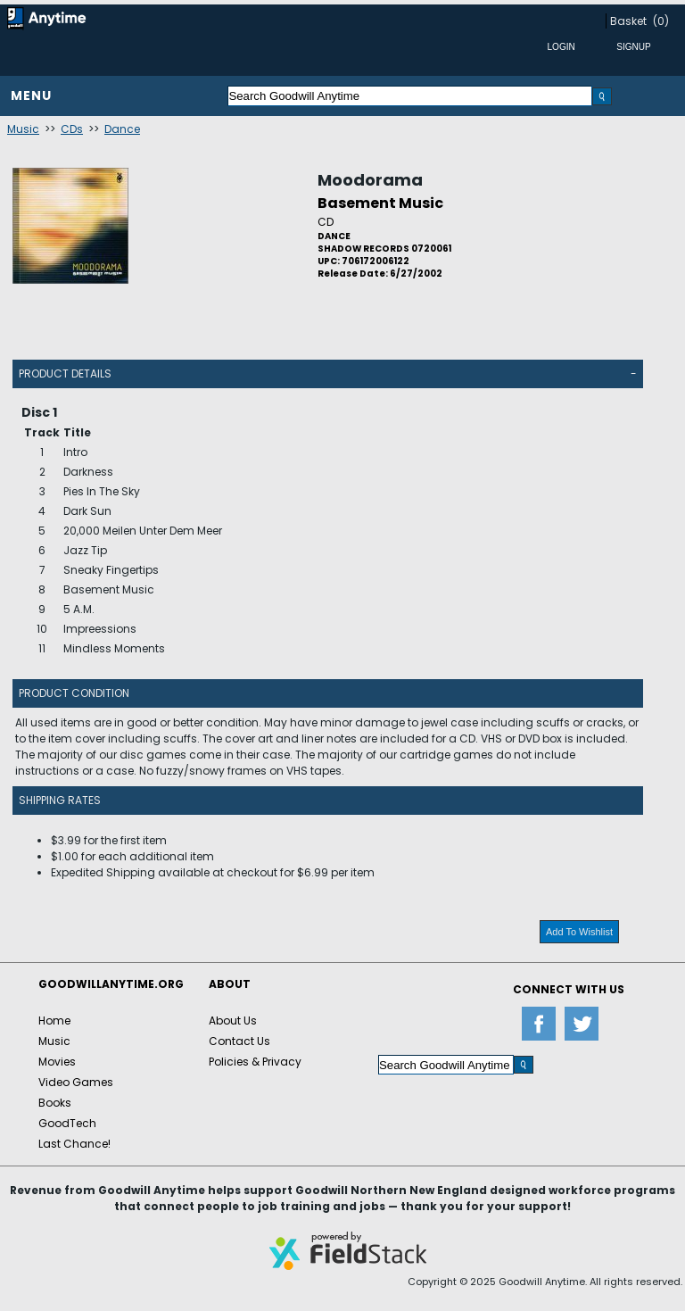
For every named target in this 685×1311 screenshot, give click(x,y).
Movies (57, 1061)
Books (54, 1102)
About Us (233, 1020)
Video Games (75, 1082)
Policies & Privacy (255, 1061)
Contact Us (239, 1041)
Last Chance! (74, 1143)
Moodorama (370, 180)
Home (54, 1020)
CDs (72, 129)
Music (23, 129)
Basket (628, 21)
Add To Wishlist (579, 931)
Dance (122, 129)
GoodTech (67, 1123)
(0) (661, 21)
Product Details (65, 373)
